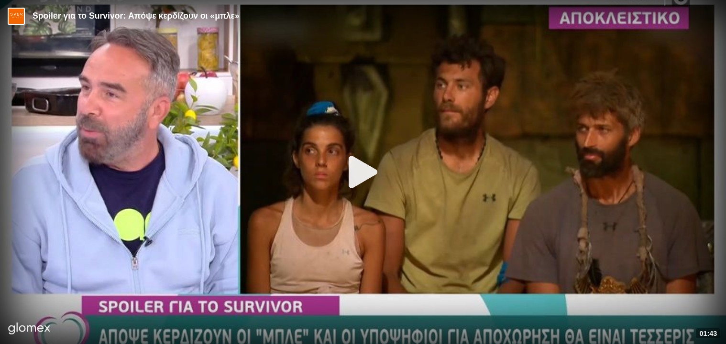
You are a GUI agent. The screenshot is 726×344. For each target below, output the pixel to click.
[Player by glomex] (29, 329)
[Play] (363, 172)
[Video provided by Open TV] (16, 16)
